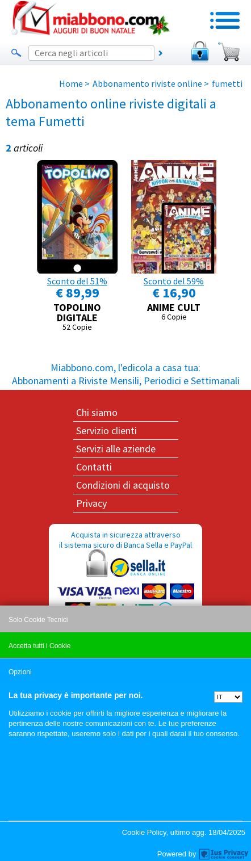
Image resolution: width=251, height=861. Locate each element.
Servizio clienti (106, 430)
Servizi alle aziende (116, 448)
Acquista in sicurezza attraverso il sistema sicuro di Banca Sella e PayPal (125, 584)
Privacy (91, 503)
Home (71, 83)
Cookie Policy (144, 832)
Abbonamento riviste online (147, 83)
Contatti (94, 466)
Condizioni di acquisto (123, 485)
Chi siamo (97, 412)
